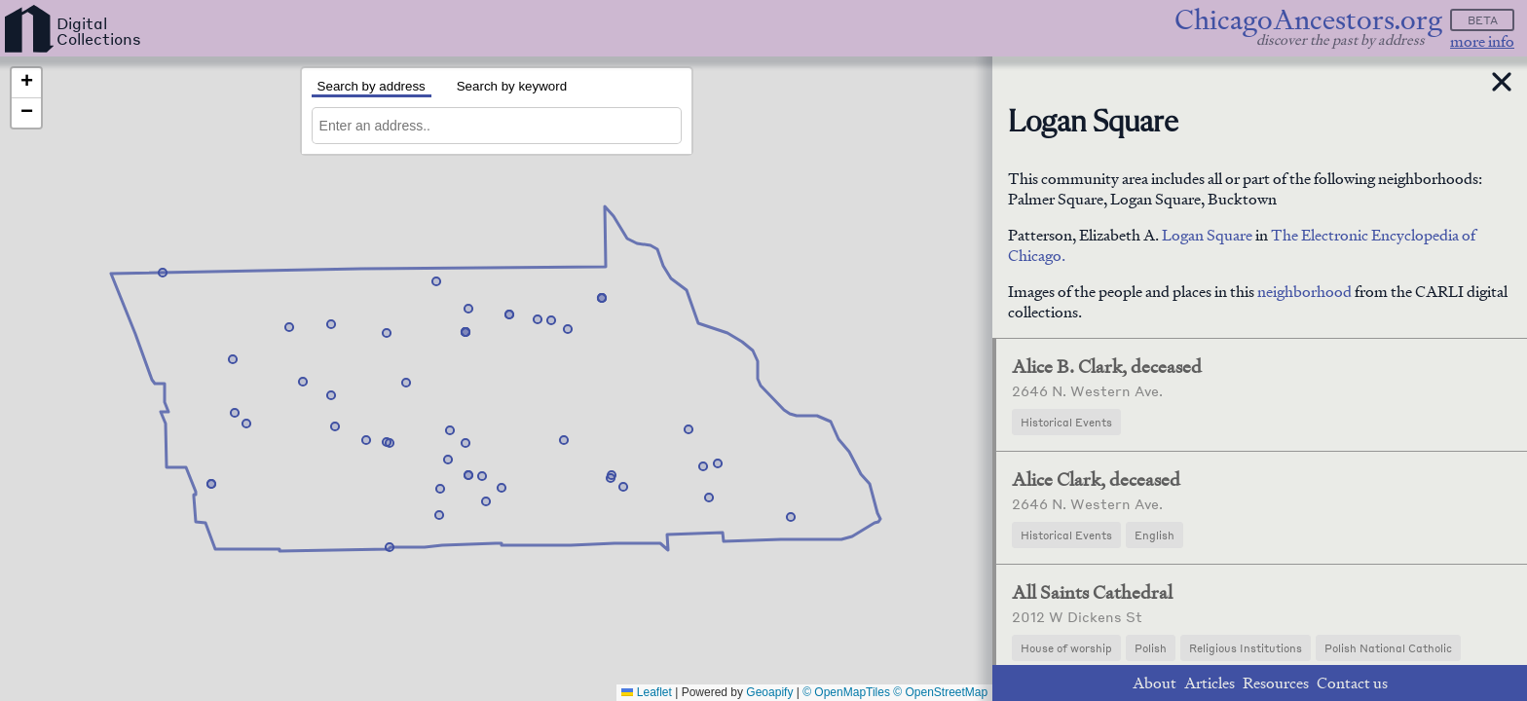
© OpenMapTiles (846, 692)
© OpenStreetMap (940, 692)
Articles (1209, 683)
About (1154, 683)
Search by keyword (512, 86)
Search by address (371, 86)
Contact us (1352, 683)
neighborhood (1304, 291)
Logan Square (1207, 235)
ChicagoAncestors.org (1308, 20)
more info (1482, 41)
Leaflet (646, 692)
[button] (717, 463)
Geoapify (769, 692)
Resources (1276, 683)
